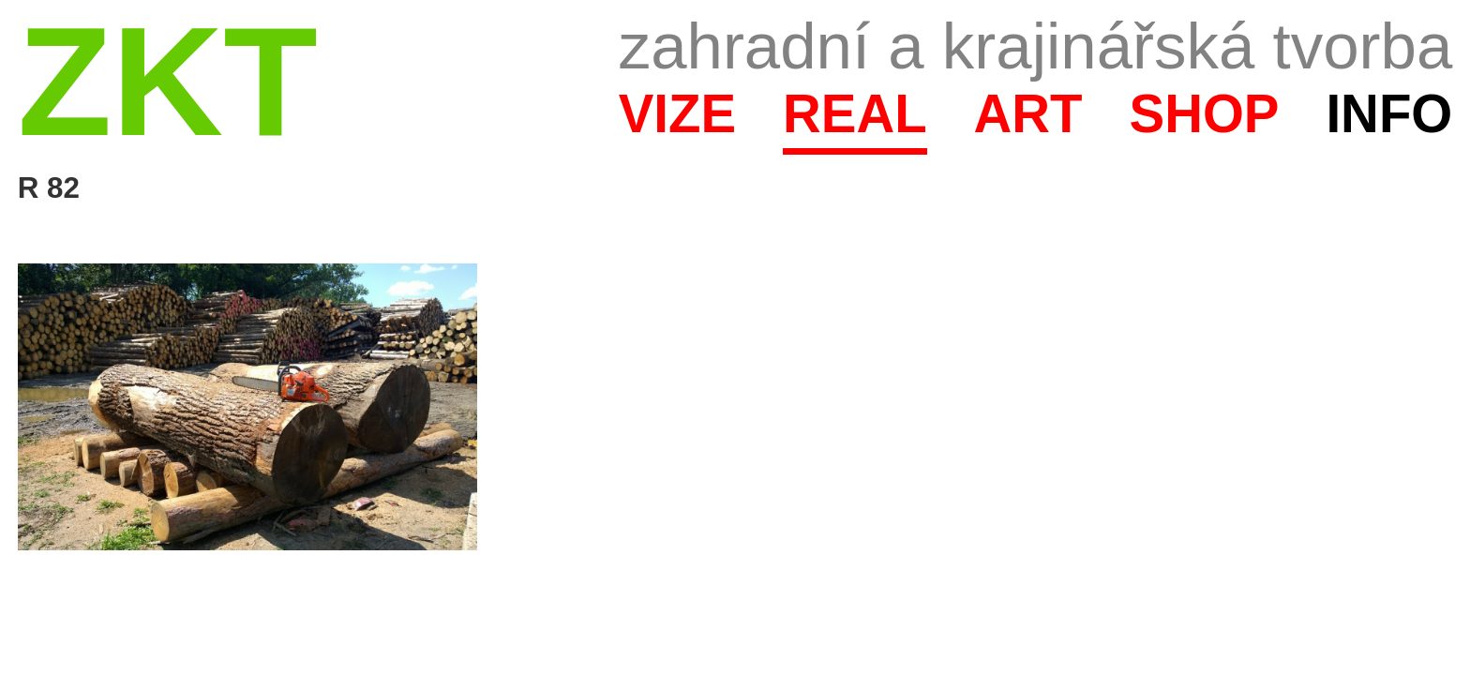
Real (855, 113)
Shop (1205, 113)
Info (1389, 113)
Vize (677, 113)
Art (1028, 113)
